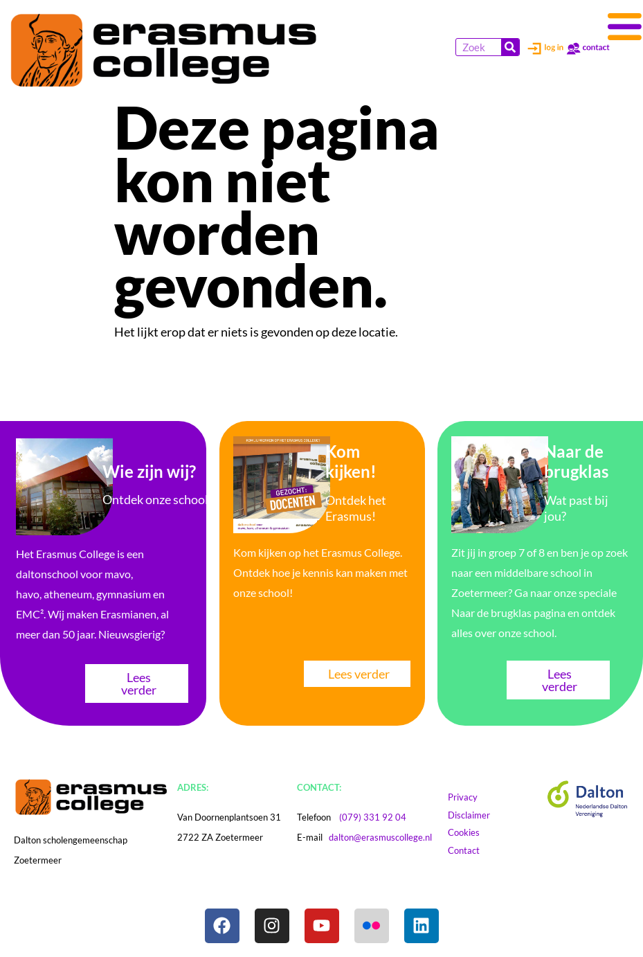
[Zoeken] (510, 47)
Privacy (469, 797)
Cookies (477, 832)
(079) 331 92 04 (372, 817)
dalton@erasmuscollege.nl (380, 837)
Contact (470, 850)
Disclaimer (482, 815)
